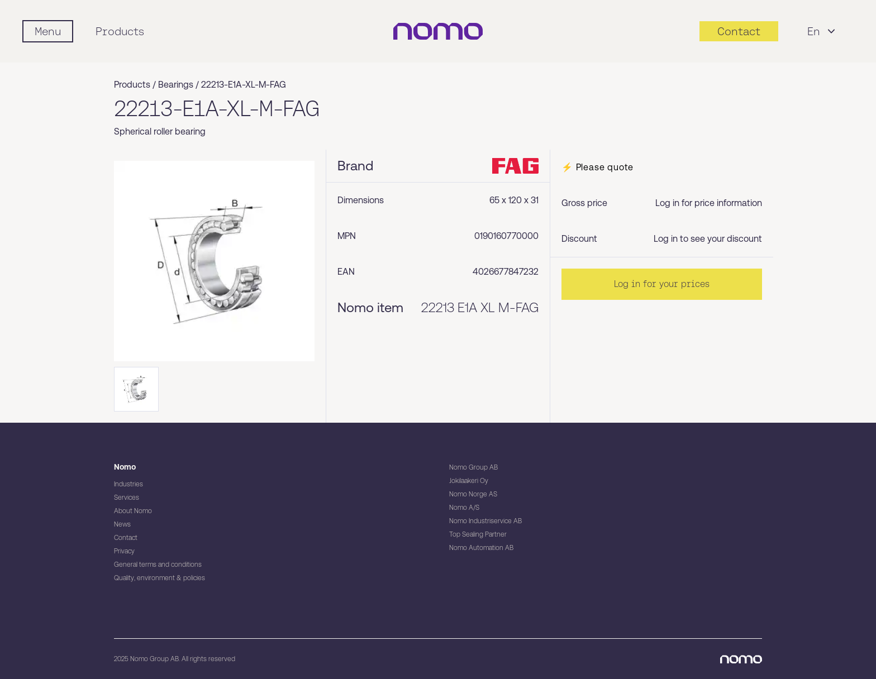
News (122, 524)
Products (120, 31)
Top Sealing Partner (478, 534)
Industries (128, 484)
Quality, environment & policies (159, 578)
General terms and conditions (158, 564)
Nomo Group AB (473, 467)
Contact (125, 538)
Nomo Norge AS (473, 494)
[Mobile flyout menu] (47, 31)
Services (126, 497)
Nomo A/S (464, 507)
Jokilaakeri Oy (468, 481)
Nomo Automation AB (481, 548)
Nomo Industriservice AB (485, 521)
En (822, 31)
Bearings (175, 84)
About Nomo (133, 511)
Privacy (124, 551)
